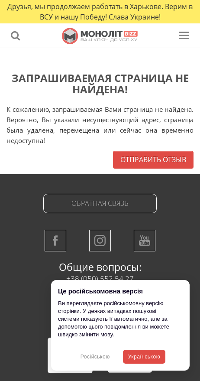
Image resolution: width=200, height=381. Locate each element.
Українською (144, 357)
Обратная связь (100, 203)
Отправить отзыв (153, 159)
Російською (95, 357)
